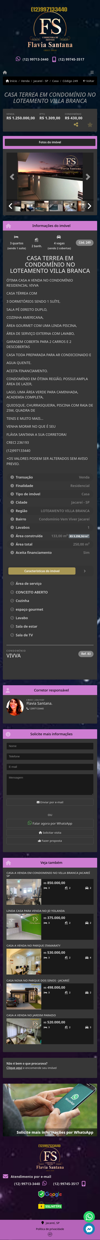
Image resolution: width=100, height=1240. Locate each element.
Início (11, 81)
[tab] (19, 142)
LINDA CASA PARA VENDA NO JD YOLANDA (35, 911)
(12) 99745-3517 (71, 59)
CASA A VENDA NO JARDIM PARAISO (31, 1015)
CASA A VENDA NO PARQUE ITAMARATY (33, 945)
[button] (13, 177)
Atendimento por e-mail (27, 1176)
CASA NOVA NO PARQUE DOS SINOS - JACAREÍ (37, 980)
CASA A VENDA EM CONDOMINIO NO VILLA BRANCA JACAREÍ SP (48, 874)
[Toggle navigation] (92, 72)
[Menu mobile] (5, 72)
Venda (25, 81)
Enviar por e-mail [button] (50, 802)
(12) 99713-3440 (35, 59)
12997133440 (35, 708)
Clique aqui (14, 1068)
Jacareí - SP (40, 81)
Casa (55, 81)
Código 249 (70, 81)
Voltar (88, 81)
